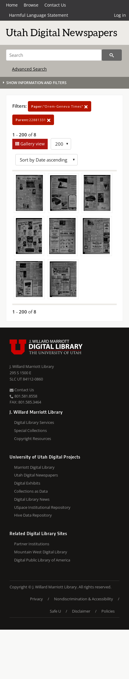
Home (12, 5)
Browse (31, 5)
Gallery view (32, 144)
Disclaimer (81, 611)
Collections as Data (31, 491)
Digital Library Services (34, 422)
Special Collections (30, 430)
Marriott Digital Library (34, 467)
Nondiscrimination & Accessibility (83, 599)
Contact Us (55, 5)
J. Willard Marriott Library (32, 366)
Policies (108, 611)
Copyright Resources (32, 438)
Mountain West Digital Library (40, 552)
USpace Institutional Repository (42, 507)
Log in (120, 15)
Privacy (36, 599)
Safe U (55, 611)
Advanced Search (29, 69)
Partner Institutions (31, 543)
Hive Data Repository (33, 515)
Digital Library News (32, 499)
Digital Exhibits (27, 483)
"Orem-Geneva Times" (59, 106)
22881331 (33, 120)
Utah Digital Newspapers (36, 475)
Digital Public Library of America (42, 560)
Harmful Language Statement (38, 15)
